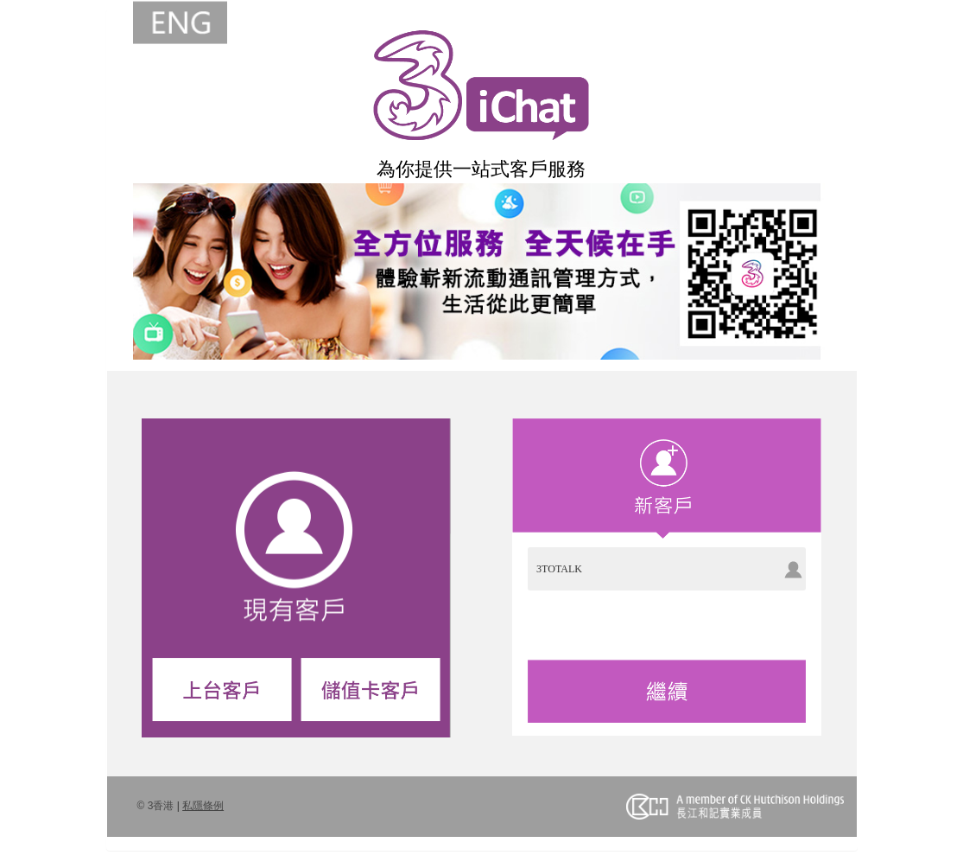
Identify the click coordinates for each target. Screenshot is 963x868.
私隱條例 (203, 806)
